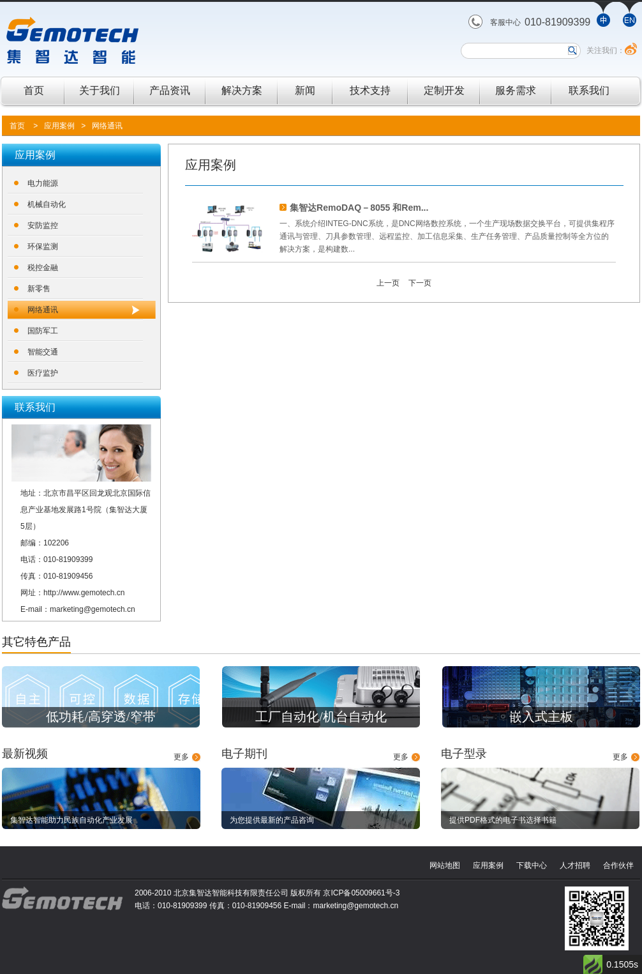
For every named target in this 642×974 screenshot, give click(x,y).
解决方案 (241, 90)
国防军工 (42, 330)
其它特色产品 (36, 641)
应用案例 (59, 125)
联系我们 (589, 90)
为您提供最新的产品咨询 (272, 820)
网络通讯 (107, 125)
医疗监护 (42, 373)
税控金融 (42, 267)
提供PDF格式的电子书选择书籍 (502, 820)
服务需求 (515, 90)
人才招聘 (575, 865)
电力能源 (42, 183)
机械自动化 (46, 204)
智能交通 (42, 351)
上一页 (388, 282)
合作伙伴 (618, 865)
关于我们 (99, 90)
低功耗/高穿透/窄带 (100, 717)
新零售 (38, 288)
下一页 (419, 282)
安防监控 (42, 225)
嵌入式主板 (541, 717)
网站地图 (444, 865)
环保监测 (42, 246)
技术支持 (370, 90)
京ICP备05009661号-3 (361, 892)
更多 (181, 756)
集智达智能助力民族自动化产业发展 (71, 820)
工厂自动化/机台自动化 (321, 717)
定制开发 (444, 90)
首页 (34, 90)
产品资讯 (169, 90)
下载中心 (531, 865)
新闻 (305, 90)
